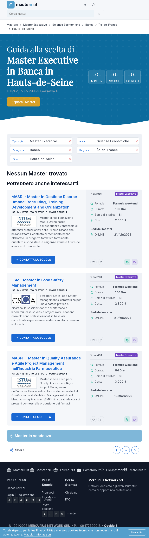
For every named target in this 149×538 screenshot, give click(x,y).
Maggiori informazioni (37, 534)
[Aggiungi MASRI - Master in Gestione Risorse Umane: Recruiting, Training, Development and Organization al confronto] (101, 262)
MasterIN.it (21, 470)
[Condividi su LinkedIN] (126, 450)
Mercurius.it (138, 470)
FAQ (67, 499)
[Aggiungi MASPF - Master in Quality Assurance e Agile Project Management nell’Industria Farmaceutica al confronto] (101, 419)
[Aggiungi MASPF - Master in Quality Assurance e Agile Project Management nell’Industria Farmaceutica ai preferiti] (93, 419)
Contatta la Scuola (33, 259)
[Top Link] (102, 5)
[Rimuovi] (69, 141)
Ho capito (137, 532)
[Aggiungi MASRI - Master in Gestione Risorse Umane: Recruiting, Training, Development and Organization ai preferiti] (93, 262)
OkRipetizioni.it (116, 470)
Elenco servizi (16, 487)
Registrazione (26, 494)
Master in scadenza (33, 435)
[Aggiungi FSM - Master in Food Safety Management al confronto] (101, 340)
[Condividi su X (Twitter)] (135, 450)
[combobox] (51, 14)
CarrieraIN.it (91, 470)
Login (10, 494)
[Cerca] (99, 13)
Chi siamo (71, 492)
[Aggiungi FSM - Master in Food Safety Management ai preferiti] (93, 340)
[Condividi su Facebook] (116, 450)
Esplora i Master (23, 102)
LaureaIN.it (67, 470)
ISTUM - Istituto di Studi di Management (39, 212)
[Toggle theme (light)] (85, 5)
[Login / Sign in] (93, 5)
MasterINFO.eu (47, 470)
